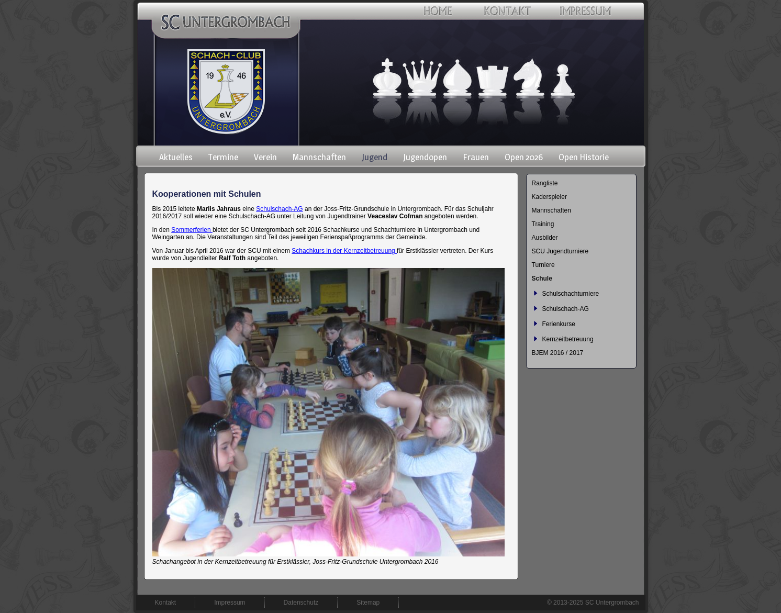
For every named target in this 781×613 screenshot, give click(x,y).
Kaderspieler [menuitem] (549, 196)
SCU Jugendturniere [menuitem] (560, 251)
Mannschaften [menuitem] (319, 157)
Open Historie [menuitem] (584, 157)
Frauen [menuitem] (476, 157)
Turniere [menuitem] (543, 265)
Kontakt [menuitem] (165, 602)
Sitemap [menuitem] (368, 602)
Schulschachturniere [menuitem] (570, 293)
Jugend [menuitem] (374, 157)
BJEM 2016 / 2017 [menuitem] (558, 352)
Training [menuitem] (543, 224)
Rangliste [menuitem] (545, 183)
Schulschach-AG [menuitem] (565, 309)
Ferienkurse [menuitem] (558, 324)
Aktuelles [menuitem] (176, 157)
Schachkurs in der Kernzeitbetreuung (344, 250)
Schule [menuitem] (542, 278)
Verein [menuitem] (265, 157)
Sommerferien (192, 229)
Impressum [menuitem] (229, 602)
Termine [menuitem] (223, 157)
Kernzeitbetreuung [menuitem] (568, 339)
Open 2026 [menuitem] (524, 157)
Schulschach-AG (279, 209)
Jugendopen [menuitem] (425, 157)
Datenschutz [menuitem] (301, 602)
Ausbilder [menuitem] (545, 237)
